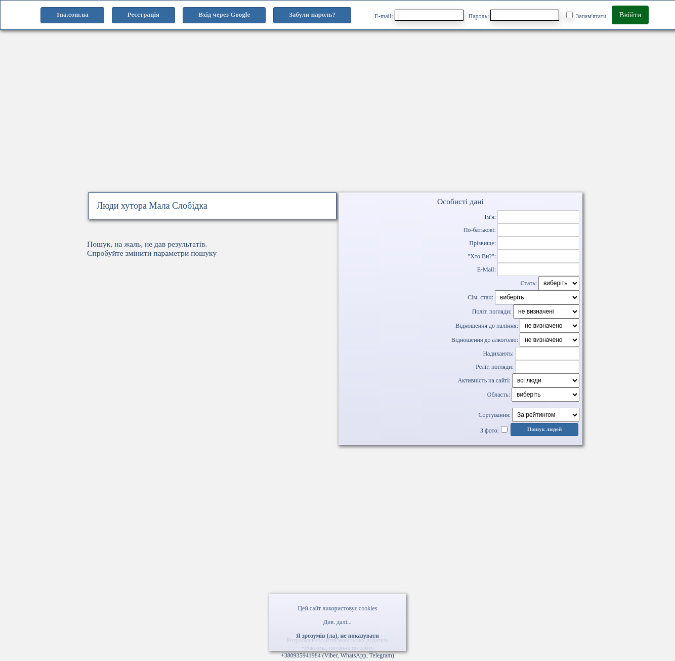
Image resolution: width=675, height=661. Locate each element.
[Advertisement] (337, 120)
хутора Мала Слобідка (164, 206)
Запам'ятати (586, 16)
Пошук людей (544, 429)
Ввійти (630, 15)
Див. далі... (337, 622)
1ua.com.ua (72, 14)
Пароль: (514, 15)
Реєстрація (143, 14)
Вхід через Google (224, 14)
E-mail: (419, 15)
